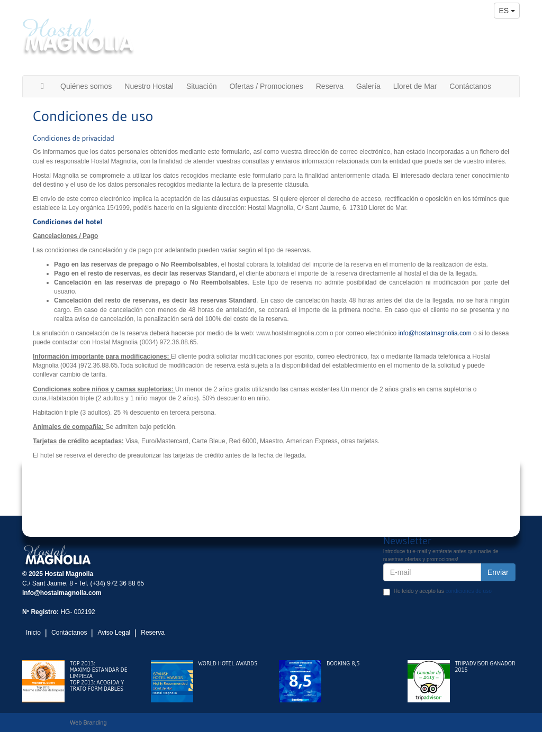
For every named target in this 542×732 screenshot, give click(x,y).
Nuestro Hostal (149, 86)
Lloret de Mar (415, 86)
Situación (201, 86)
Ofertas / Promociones (266, 86)
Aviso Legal (113, 632)
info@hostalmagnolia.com (463, 51)
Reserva (330, 86)
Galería (368, 86)
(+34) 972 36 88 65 (480, 33)
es (507, 10)
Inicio (33, 632)
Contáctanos (470, 86)
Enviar (498, 572)
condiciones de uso (469, 591)
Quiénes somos (86, 86)
